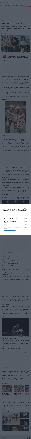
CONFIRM (9, 230)
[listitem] (15, 216)
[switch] (25, 218)
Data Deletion (11, 233)
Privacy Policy (20, 233)
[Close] (29, 206)
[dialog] (15, 219)
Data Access (15, 233)
